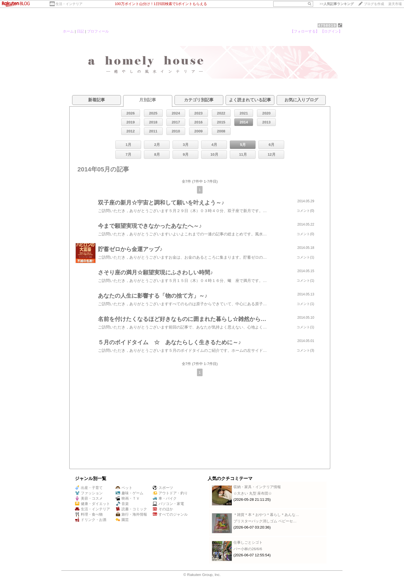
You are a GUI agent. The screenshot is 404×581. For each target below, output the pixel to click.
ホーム (68, 31)
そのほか (163, 509)
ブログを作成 (374, 4)
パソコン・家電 (168, 504)
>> (337, 4)
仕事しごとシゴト (248, 542)
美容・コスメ (89, 498)
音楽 (122, 504)
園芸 (122, 520)
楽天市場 (395, 4)
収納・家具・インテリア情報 (257, 487)
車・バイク (165, 498)
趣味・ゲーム (129, 493)
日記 (80, 31)
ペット (124, 488)
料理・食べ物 (89, 514)
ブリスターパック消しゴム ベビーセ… (265, 521)
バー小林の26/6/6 (247, 549)
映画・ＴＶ (128, 498)
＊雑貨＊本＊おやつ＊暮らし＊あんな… (266, 515)
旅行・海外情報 (131, 514)
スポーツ (163, 488)
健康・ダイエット (92, 504)
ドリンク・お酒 (90, 520)
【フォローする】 (304, 31)
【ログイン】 (331, 31)
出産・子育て (89, 488)
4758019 (327, 25)
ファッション (89, 493)
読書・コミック (131, 509)
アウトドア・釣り (170, 493)
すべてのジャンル (170, 514)
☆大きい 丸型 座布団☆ (252, 493)
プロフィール (98, 31)
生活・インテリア (69, 4)
